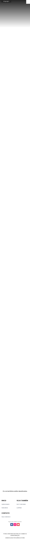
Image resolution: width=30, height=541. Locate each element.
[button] (15, 534)
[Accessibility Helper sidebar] (28, 2)
